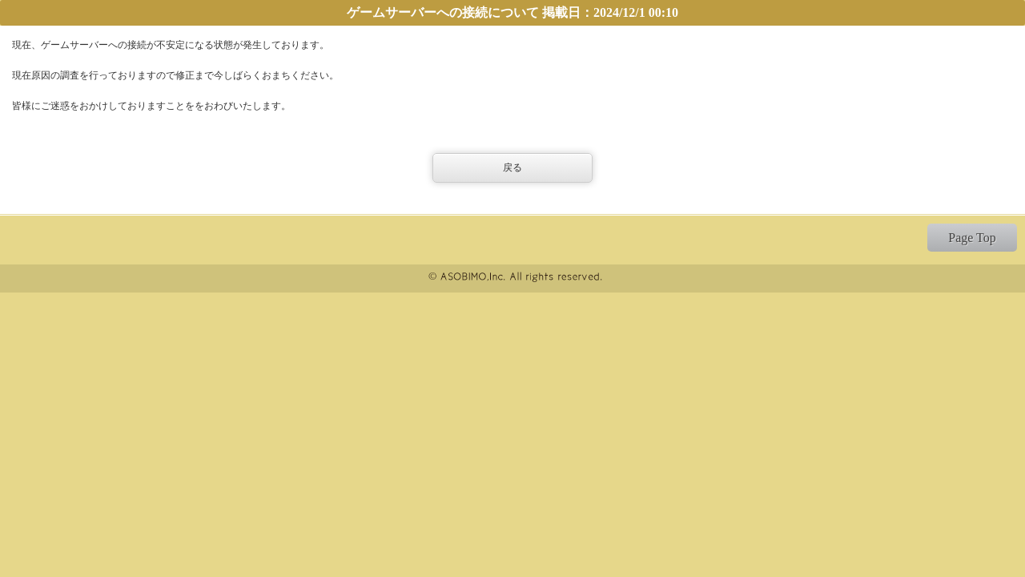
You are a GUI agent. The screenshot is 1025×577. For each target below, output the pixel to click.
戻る (512, 167)
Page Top (971, 237)
